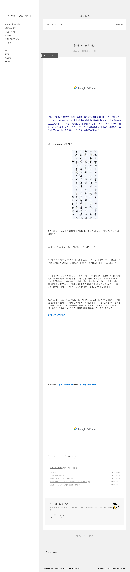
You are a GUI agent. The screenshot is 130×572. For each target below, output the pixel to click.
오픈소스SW (10, 28)
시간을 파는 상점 (56, 476)
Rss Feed (47, 568)
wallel (123, 568)
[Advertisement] (84, 87)
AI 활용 (8, 43)
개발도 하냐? (10, 32)
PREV (78, 535)
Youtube (70, 568)
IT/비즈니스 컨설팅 (13, 24)
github (7, 61)
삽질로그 (9, 35)
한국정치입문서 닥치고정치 (60, 479)
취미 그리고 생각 (12, 39)
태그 (7, 54)
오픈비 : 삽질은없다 (19, 15)
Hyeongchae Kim (87, 385)
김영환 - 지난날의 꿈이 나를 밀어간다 (64, 485)
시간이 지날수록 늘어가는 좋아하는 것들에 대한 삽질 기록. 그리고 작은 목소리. (81, 508)
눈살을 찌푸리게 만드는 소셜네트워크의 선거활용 (68, 482)
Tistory (109, 568)
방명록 (8, 58)
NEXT (90, 535)
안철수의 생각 (55, 472)
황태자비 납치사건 (54, 24)
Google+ (77, 568)
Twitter (56, 568)
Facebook (63, 568)
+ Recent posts (51, 552)
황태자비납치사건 (56, 315)
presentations (66, 385)
